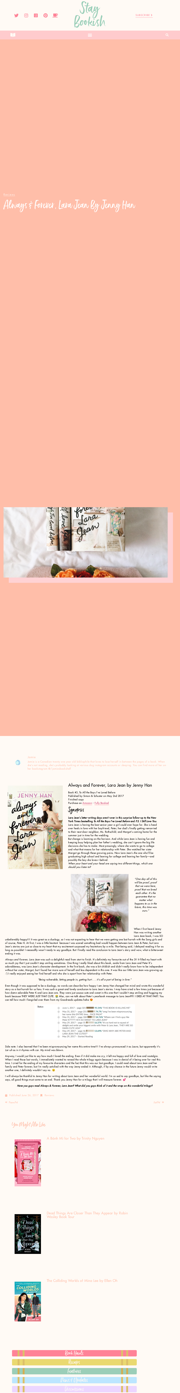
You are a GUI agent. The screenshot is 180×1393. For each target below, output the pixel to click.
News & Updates (74, 1380)
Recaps (74, 1362)
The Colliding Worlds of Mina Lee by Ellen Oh (82, 1281)
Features (74, 1371)
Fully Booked (102, 803)
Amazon (87, 803)
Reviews (49, 1095)
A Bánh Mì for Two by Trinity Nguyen (75, 1138)
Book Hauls (74, 1353)
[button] (90, 35)
